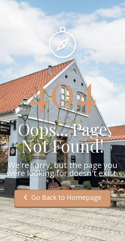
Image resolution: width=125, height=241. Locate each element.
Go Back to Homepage (62, 197)
